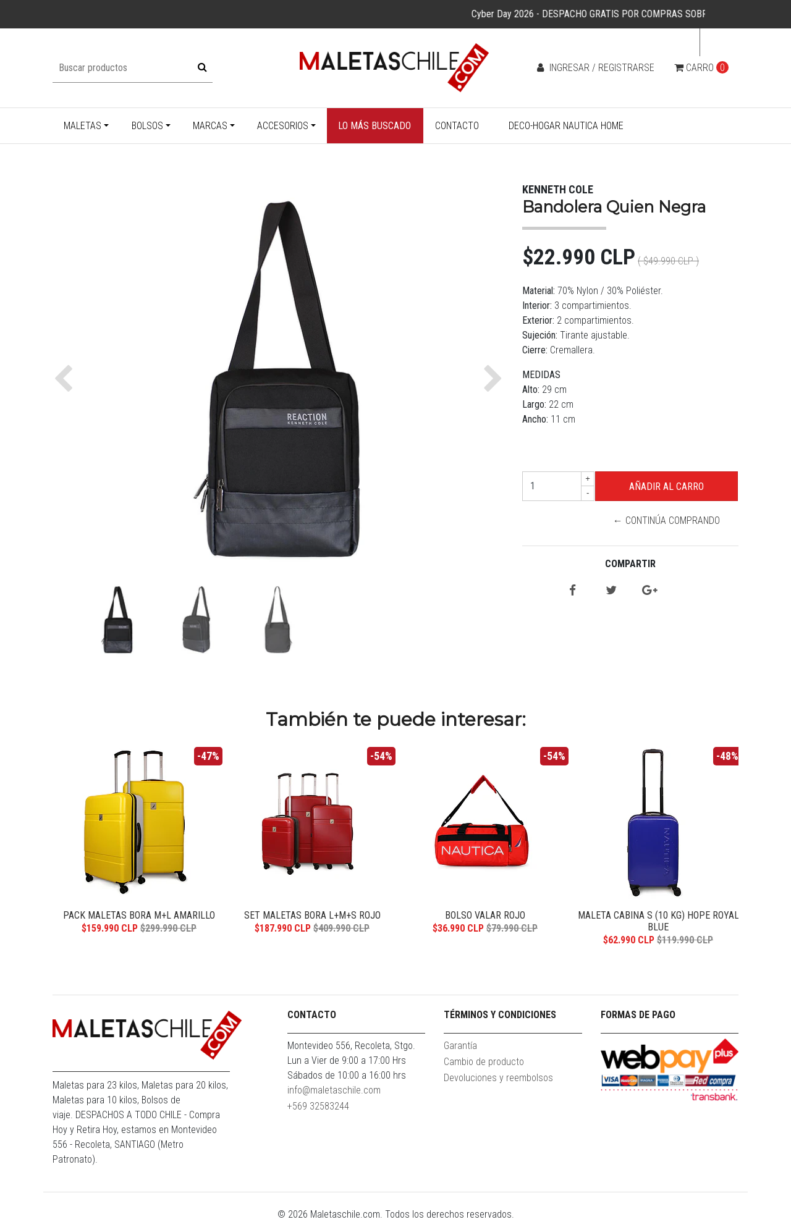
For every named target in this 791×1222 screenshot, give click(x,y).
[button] (66, 378)
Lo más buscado (374, 126)
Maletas (82, 126)
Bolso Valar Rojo (485, 915)
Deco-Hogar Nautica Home (566, 126)
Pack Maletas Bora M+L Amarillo (139, 915)
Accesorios (282, 126)
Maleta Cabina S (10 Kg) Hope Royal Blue (658, 921)
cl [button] (715, 42)
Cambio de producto (484, 1062)
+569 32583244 (318, 1106)
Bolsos (147, 126)
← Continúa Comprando (666, 520)
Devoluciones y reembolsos (498, 1078)
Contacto (457, 126)
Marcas (210, 126)
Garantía (460, 1045)
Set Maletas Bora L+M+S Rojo (312, 915)
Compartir (630, 564)
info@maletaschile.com (334, 1090)
